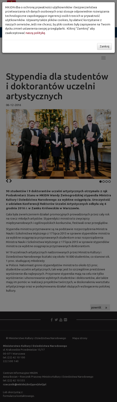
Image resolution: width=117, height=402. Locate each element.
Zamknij (104, 46)
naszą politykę (35, 33)
